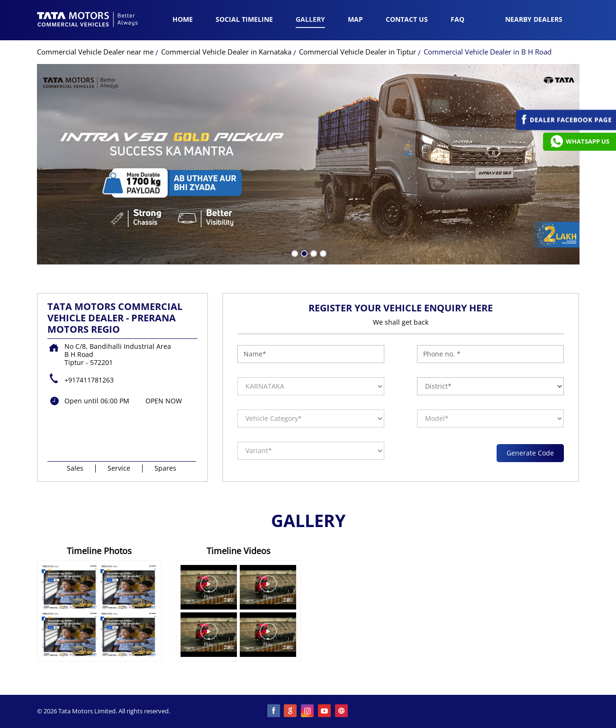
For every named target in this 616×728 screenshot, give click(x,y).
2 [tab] (303, 252)
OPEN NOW (163, 400)
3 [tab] (312, 252)
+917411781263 (89, 379)
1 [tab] (293, 252)
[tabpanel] (308, 164)
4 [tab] (322, 252)
